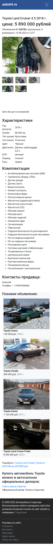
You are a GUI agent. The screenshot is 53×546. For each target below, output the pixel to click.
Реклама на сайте (11, 522)
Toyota (38, 463)
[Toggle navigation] (47, 5)
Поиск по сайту (10, 539)
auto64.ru (9, 4)
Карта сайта (8, 536)
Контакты (7, 529)
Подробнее (21, 512)
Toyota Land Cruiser (25, 463)
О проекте (7, 526)
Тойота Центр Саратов (14, 486)
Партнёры (7, 533)
